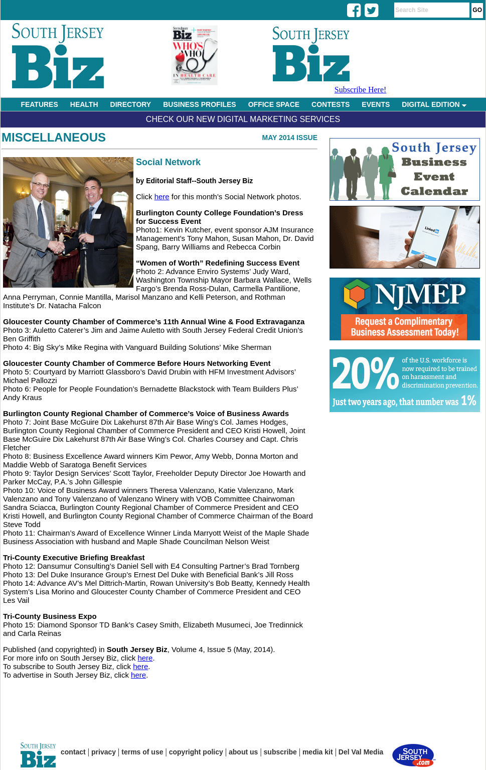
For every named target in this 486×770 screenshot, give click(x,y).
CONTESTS (330, 104)
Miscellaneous (54, 137)
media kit (317, 752)
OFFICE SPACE (273, 104)
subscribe (280, 752)
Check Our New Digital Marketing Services (243, 119)
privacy (103, 752)
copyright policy (196, 752)
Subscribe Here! (361, 89)
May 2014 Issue (289, 138)
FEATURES (39, 104)
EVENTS (376, 104)
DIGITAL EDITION (434, 104)
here (162, 196)
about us (243, 752)
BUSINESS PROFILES (199, 104)
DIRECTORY (130, 104)
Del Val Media (361, 752)
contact (73, 752)
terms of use (142, 752)
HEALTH (84, 104)
